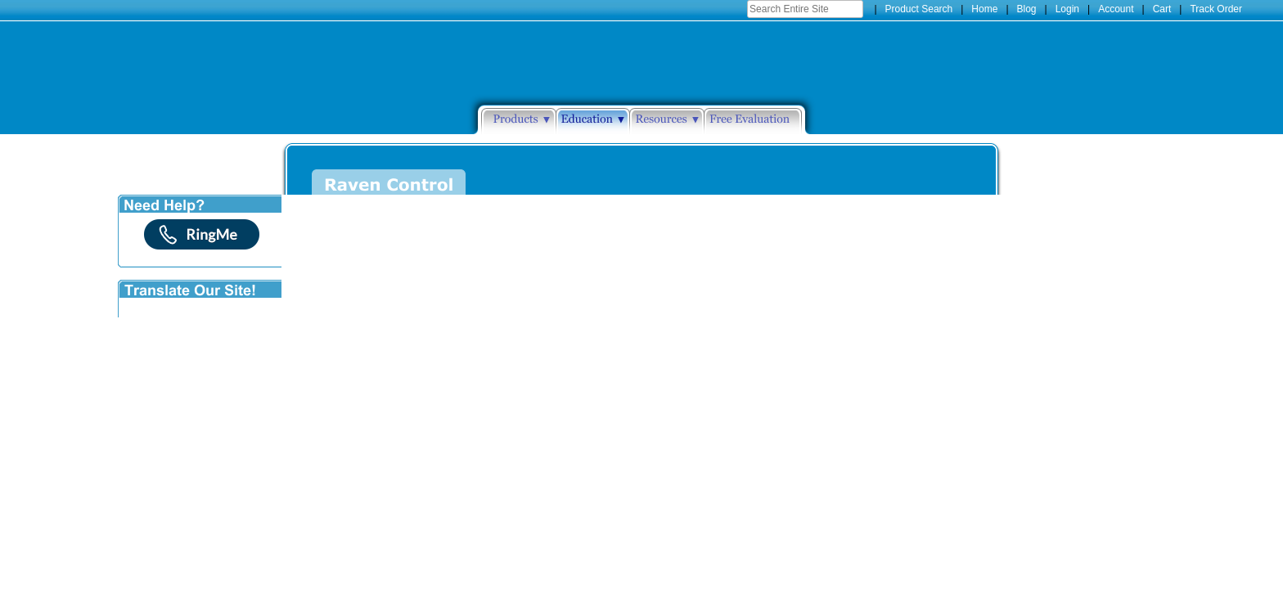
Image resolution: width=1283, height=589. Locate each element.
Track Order (1216, 9)
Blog (1027, 9)
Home (984, 9)
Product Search (919, 9)
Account (1115, 9)
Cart (1162, 9)
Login (1067, 9)
